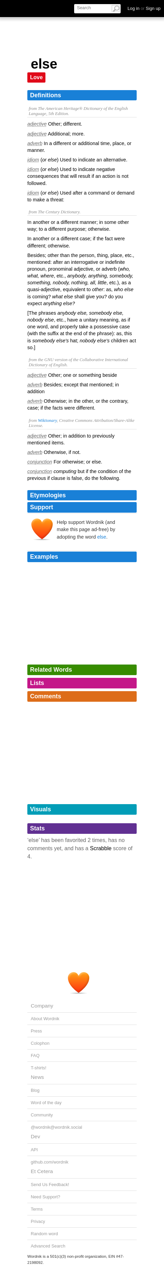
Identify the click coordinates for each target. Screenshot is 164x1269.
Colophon (40, 1043)
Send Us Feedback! (50, 1184)
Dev (35, 1136)
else (101, 537)
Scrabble (100, 848)
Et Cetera (42, 1171)
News (37, 1077)
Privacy (38, 1221)
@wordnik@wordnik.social (56, 1127)
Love (36, 77)
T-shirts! (38, 1067)
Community (42, 1114)
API (34, 1149)
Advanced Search (48, 1246)
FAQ (35, 1055)
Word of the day (46, 1102)
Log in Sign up (144, 8)
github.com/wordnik (49, 1162)
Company (42, 1006)
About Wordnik (45, 1018)
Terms (37, 1209)
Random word (44, 1233)
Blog (35, 1090)
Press (36, 1030)
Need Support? (45, 1196)
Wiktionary (47, 420)
